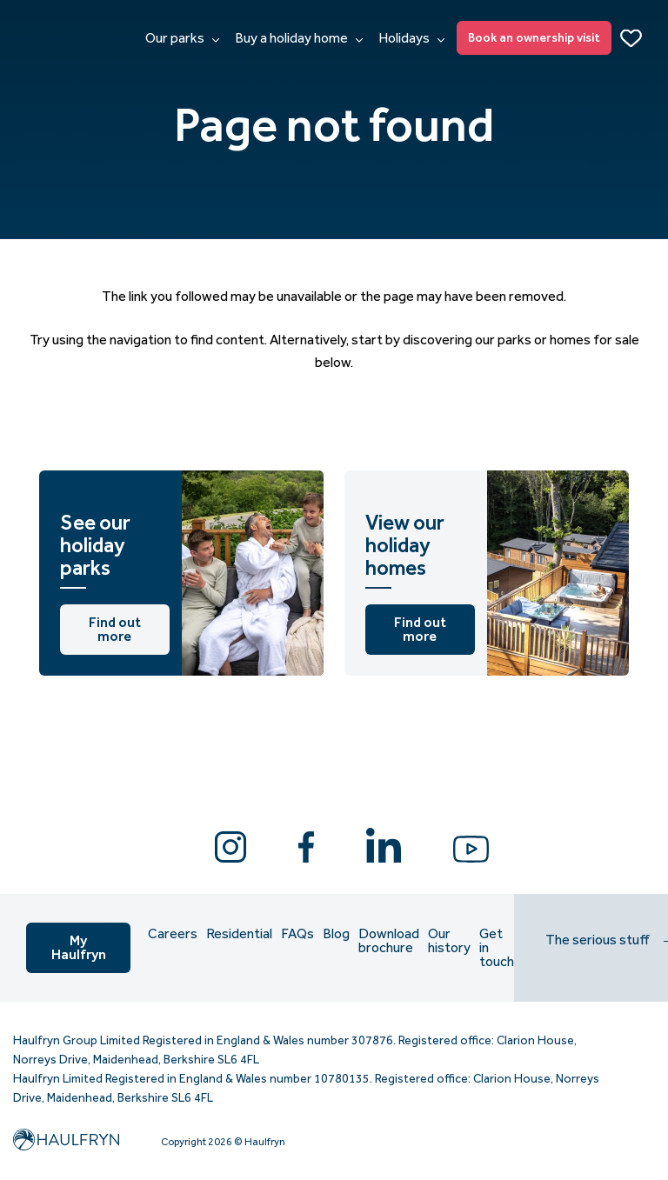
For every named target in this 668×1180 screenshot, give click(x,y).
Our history (449, 941)
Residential (239, 934)
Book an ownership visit (534, 37)
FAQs (297, 934)
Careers (172, 934)
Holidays (411, 38)
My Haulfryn (78, 947)
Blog (336, 934)
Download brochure (388, 941)
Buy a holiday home (299, 38)
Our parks (182, 38)
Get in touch (496, 948)
